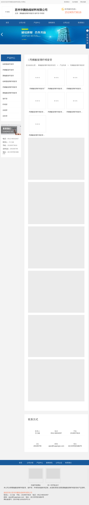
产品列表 (63, 65)
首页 (7, 22)
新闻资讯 (51, 22)
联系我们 (67, 2)
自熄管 (5, 110)
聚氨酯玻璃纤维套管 (10, 93)
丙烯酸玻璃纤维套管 (10, 87)
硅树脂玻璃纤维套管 (10, 81)
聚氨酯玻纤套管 (8, 76)
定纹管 (5, 116)
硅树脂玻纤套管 (8, 64)
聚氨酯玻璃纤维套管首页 (47, 65)
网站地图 (83, 2)
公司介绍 (22, 22)
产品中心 (37, 22)
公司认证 (66, 22)
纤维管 (5, 104)
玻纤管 (5, 99)
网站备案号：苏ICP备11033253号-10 (17, 499)
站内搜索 (75, 2)
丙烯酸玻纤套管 (8, 70)
